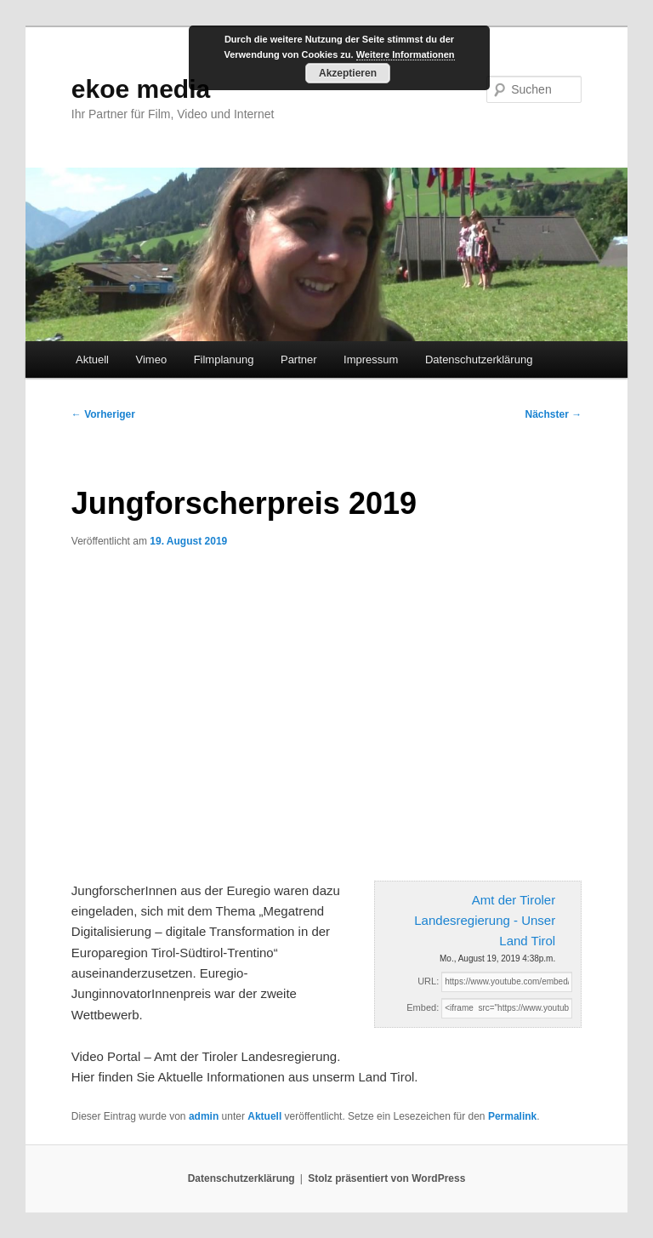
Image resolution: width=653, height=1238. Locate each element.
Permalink (512, 1116)
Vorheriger (103, 414)
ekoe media (140, 89)
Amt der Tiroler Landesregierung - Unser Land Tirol (484, 921)
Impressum (371, 359)
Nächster (553, 414)
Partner (299, 359)
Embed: (422, 1007)
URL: (428, 981)
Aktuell (92, 359)
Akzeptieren (348, 73)
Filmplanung (224, 359)
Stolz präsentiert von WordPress (386, 1178)
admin (204, 1116)
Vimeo (152, 359)
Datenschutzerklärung (478, 359)
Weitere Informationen (405, 54)
